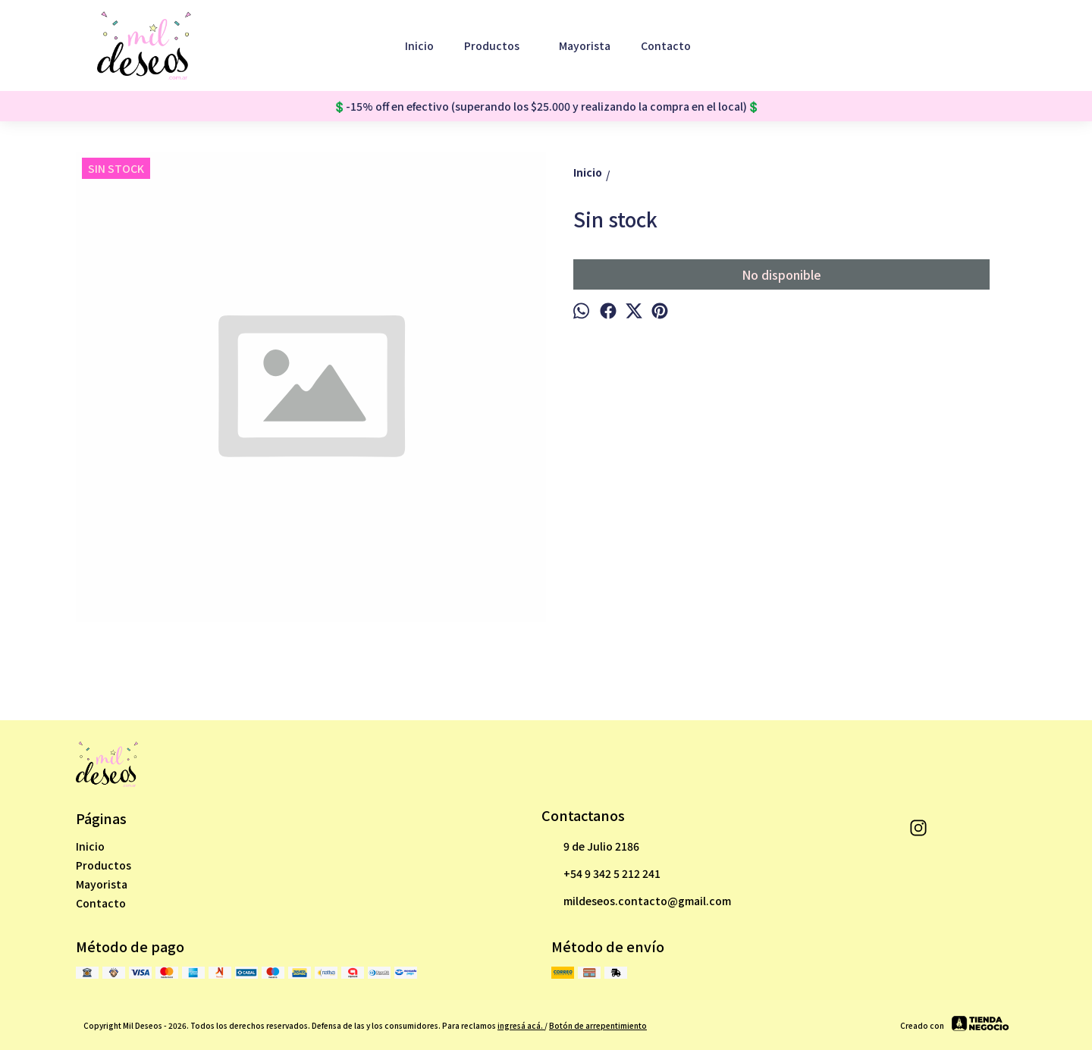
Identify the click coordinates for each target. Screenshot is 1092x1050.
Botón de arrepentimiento (598, 1025)
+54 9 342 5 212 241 (601, 874)
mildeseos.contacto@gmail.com (636, 901)
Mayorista (584, 45)
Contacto (666, 45)
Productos (499, 45)
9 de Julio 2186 (590, 847)
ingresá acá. (520, 1025)
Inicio (419, 45)
